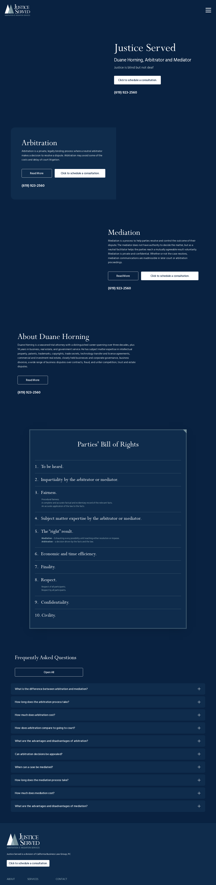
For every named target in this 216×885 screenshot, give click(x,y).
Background (131, 832)
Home (128, 825)
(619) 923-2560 (125, 107)
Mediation (150, 832)
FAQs (127, 839)
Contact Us (179, 839)
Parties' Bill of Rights (155, 839)
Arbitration (151, 825)
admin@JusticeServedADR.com (189, 825)
